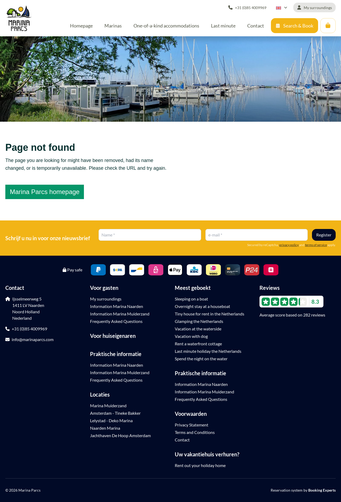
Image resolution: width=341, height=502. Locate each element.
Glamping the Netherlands (199, 321)
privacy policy (289, 245)
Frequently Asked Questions (116, 321)
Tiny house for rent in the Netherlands (209, 313)
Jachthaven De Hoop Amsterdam (120, 435)
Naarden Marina (105, 427)
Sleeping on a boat (191, 298)
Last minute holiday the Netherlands (208, 351)
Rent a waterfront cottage (198, 343)
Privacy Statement (191, 424)
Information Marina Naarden (116, 306)
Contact (182, 439)
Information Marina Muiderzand (119, 313)
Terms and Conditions (195, 432)
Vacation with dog (191, 336)
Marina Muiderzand (108, 405)
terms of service (316, 245)
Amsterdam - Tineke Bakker (115, 413)
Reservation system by (303, 490)
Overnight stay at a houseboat (202, 306)
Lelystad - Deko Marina (111, 420)
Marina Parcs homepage (44, 191)
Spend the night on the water (201, 358)
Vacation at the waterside (198, 328)
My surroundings (105, 298)
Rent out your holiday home (200, 465)
